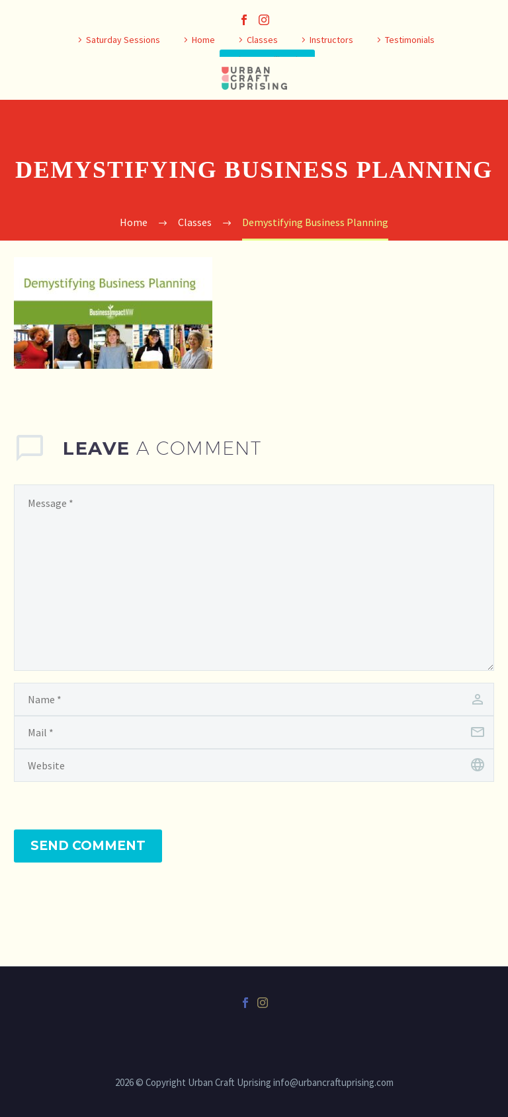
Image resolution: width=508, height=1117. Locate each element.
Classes (262, 40)
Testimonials (410, 40)
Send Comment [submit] (88, 845)
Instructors (331, 40)
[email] (254, 732)
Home (203, 40)
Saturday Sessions (123, 40)
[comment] (254, 577)
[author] (254, 699)
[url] (254, 765)
